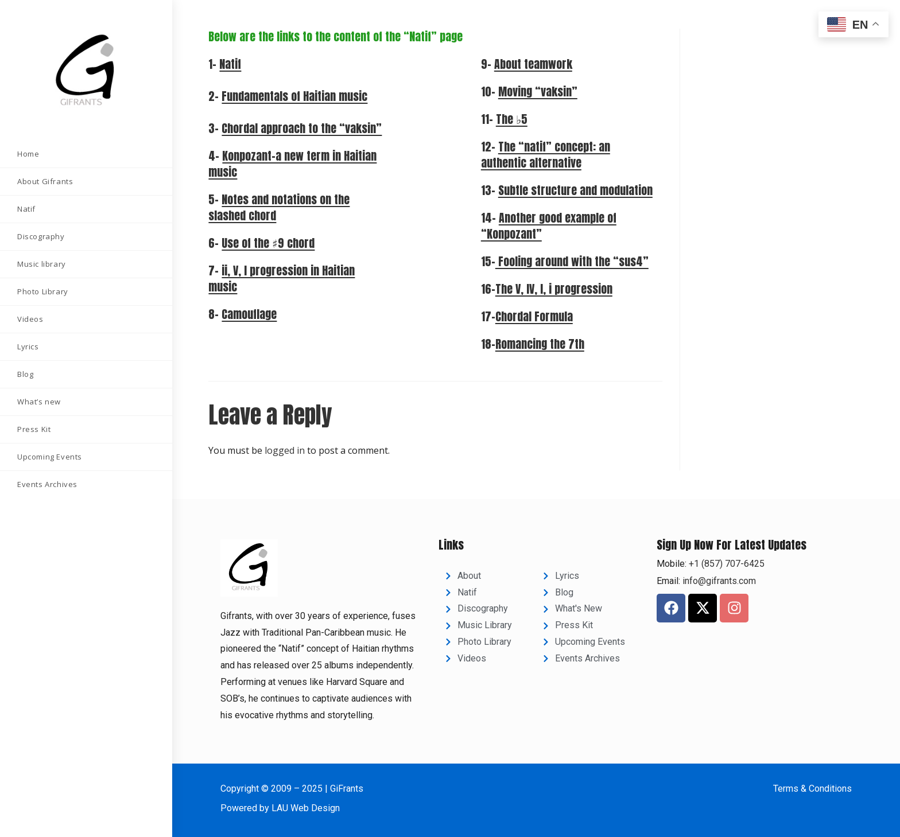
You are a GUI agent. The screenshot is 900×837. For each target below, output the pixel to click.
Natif (230, 64)
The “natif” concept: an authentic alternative (545, 155)
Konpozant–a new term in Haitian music (292, 164)
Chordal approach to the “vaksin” (302, 128)
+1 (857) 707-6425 (725, 563)
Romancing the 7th (539, 344)
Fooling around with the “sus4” (572, 261)
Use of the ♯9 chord (268, 243)
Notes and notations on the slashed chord (279, 207)
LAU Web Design (305, 808)
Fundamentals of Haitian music (294, 96)
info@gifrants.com (719, 580)
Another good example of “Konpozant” (548, 226)
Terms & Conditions (812, 788)
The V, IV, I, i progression (553, 289)
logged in (285, 450)
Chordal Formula (534, 316)
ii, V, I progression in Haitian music (281, 278)
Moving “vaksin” (537, 91)
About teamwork (533, 64)
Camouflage (249, 314)
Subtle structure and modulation (575, 190)
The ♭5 (511, 119)
